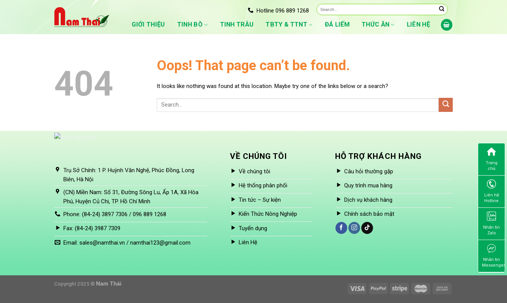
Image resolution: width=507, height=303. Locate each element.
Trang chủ (492, 159)
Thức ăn (378, 24)
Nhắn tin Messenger (493, 256)
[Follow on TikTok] (367, 228)
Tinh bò (192, 24)
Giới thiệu (148, 24)
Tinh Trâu (237, 24)
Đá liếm (337, 24)
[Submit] (441, 9)
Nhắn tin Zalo (491, 223)
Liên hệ (418, 24)
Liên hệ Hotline (491, 191)
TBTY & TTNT (289, 24)
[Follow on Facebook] (341, 228)
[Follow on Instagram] (354, 228)
